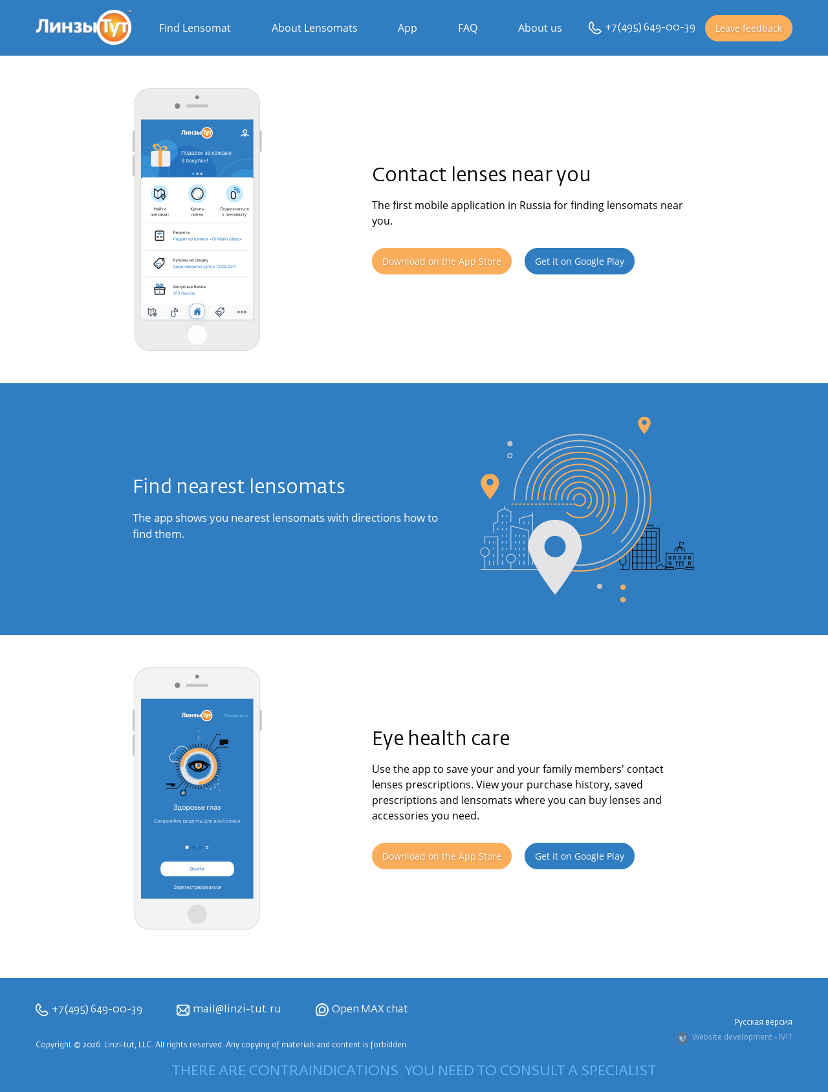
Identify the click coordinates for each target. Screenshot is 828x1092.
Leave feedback (748, 28)
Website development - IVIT (734, 1038)
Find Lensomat (195, 28)
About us (540, 28)
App (407, 28)
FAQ (467, 28)
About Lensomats (315, 28)
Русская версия (763, 1023)
